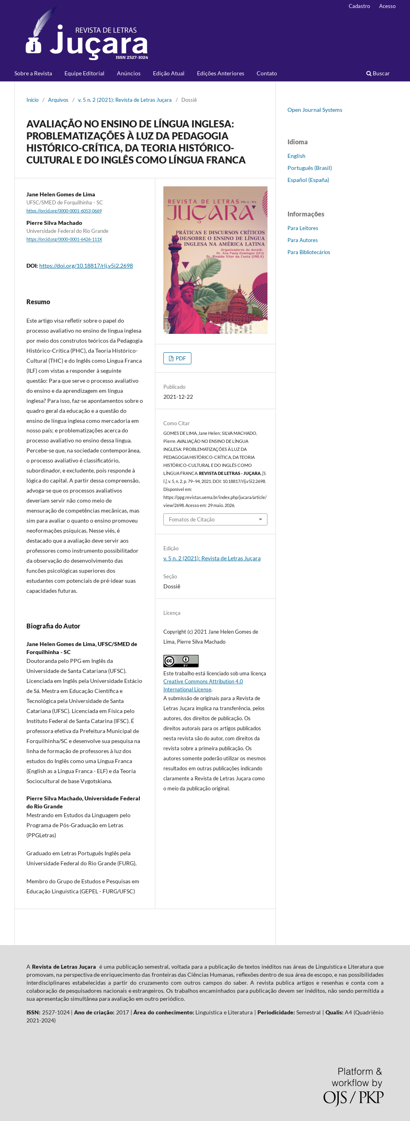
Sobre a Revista (33, 73)
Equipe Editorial (84, 73)
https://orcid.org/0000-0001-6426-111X (64, 239)
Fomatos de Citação (192, 519)
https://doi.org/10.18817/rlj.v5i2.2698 (86, 265)
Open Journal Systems (314, 109)
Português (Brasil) (309, 167)
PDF (180, 358)
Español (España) (308, 179)
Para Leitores (302, 228)
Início (32, 100)
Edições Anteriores (220, 73)
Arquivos (58, 100)
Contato (267, 73)
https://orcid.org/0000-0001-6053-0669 (64, 210)
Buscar (378, 73)
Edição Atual (169, 73)
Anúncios (129, 73)
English (296, 155)
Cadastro (359, 6)
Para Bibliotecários (308, 252)
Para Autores (302, 240)
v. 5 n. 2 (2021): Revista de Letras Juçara (125, 100)
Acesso (387, 6)
